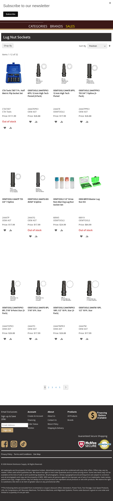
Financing (31, 420)
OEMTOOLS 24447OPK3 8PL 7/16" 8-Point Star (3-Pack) (13, 310)
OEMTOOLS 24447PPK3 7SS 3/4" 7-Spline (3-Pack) (89, 93)
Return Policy (53, 424)
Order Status (33, 424)
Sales (70, 26)
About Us (51, 416)
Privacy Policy (6, 454)
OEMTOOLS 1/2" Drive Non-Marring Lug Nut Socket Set (63, 202)
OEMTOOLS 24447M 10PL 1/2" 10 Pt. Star (90, 309)
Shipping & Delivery (56, 428)
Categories (38, 26)
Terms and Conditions (23, 454)
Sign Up (7, 430)
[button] (4, 127)
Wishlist (31, 428)
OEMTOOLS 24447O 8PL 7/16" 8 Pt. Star (38, 309)
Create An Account (35, 416)
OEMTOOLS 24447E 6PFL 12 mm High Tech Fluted (64, 93)
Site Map (36, 454)
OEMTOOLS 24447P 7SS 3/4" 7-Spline (12, 200)
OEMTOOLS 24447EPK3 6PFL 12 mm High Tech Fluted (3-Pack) (38, 93)
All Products (72, 416)
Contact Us (52, 420)
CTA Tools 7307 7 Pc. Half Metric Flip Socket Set (13, 92)
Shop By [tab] (8, 45)
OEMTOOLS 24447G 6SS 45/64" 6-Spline (38, 200)
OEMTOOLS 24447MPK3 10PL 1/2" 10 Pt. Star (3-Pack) (64, 310)
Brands (56, 26)
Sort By (82, 45)
